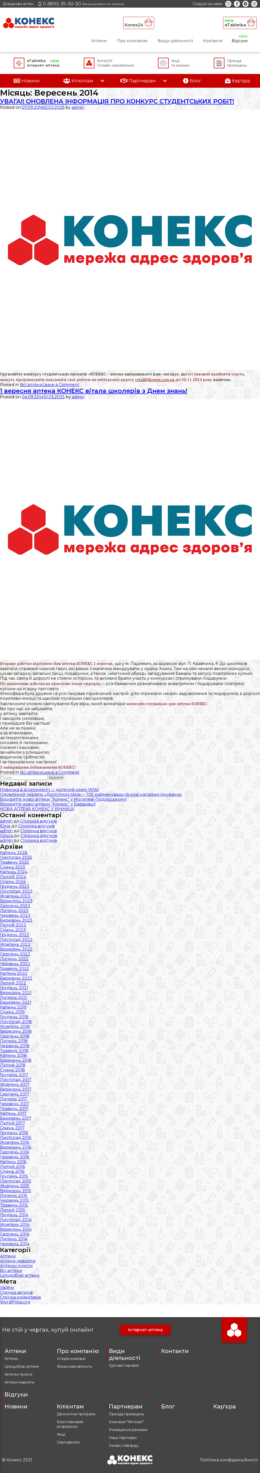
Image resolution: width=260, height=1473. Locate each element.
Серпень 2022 (15, 954)
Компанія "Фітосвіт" (126, 1422)
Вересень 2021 (15, 992)
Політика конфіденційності (229, 1459)
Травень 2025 (14, 862)
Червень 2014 (14, 1243)
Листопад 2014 (15, 1219)
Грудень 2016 (14, 1132)
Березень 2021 (15, 1002)
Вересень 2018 (16, 1031)
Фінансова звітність (74, 1366)
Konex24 (139, 22)
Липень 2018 (14, 1041)
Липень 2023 (14, 910)
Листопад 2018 (16, 1021)
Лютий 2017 (12, 1123)
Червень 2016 (14, 1157)
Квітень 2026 (13, 852)
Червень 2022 (15, 963)
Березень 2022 (16, 978)
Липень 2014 (13, 1239)
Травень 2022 (14, 968)
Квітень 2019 (13, 1007)
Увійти (7, 1287)
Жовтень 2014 (14, 1224)
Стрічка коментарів (20, 1297)
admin (78, 107)
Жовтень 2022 (15, 944)
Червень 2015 (14, 1200)
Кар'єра (224, 1406)
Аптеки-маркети (18, 1260)
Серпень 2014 (14, 1234)
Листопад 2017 (15, 1079)
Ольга (7, 835)
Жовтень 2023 (15, 896)
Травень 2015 (14, 1205)
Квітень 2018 (13, 1055)
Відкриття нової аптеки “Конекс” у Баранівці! (47, 804)
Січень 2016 (12, 1171)
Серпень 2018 (14, 1036)
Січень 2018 (12, 1070)
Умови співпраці (123, 1445)
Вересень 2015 (15, 1190)
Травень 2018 (14, 1050)
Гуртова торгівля (124, 1365)
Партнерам (125, 1406)
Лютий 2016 (12, 1166)
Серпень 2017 (14, 1094)
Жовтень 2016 (14, 1142)
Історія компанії (71, 1358)
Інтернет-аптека (145, 1329)
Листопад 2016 (15, 1137)
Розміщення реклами (128, 1430)
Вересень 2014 (15, 1229)
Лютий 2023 (13, 925)
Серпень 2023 (15, 905)
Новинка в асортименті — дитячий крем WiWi (49, 789)
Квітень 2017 (13, 1113)
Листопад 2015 (15, 1181)
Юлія (5, 826)
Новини (16, 1406)
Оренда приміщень (126, 1414)
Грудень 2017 (14, 1074)
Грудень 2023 (14, 886)
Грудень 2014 (14, 1214)
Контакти (213, 40)
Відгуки (240, 40)
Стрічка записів (16, 1292)
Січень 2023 (13, 930)
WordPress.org (15, 1302)
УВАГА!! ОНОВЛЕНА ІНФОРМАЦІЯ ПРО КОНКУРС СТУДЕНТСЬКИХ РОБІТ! (117, 101)
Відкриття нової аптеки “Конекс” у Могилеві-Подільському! (63, 799)
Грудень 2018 (14, 1016)
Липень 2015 (13, 1195)
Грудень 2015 (14, 1176)
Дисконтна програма (76, 1414)
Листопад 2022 (16, 939)
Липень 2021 (13, 997)
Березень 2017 (15, 1118)
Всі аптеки (31, 384)
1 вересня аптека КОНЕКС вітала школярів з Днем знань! (93, 390)
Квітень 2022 (13, 973)
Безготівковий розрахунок (70, 1424)
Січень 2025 (12, 867)
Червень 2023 (15, 915)
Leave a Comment (60, 384)
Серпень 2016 (14, 1152)
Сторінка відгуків (38, 821)
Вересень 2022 (16, 949)
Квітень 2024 (13, 872)
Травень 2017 (14, 1108)
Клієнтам (70, 1406)
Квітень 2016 (13, 1161)
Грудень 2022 (14, 934)
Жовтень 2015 (14, 1185)
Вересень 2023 (16, 901)
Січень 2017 (12, 1128)
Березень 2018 (15, 1060)
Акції (61, 1434)
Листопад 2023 (16, 891)
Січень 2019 (12, 1012)
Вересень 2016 (15, 1147)
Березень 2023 (16, 920)
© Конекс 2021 (17, 1459)
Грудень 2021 (14, 987)
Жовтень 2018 (15, 1026)
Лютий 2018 (12, 1065)
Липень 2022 (14, 958)
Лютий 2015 (12, 1210)
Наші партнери (123, 1437)
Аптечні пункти (16, 1265)
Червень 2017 (14, 1103)
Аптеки (99, 40)
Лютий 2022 (13, 983)
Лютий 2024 (13, 876)
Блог (168, 1406)
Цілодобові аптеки (20, 1275)
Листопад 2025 (16, 857)
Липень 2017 (13, 1099)
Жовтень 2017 (14, 1084)
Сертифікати (68, 1442)
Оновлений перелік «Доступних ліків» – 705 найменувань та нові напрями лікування (91, 794)
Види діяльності (175, 40)
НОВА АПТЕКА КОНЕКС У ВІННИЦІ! (37, 809)
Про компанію (132, 40)
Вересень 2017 (15, 1089)
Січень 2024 (13, 881)
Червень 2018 (14, 1045)
